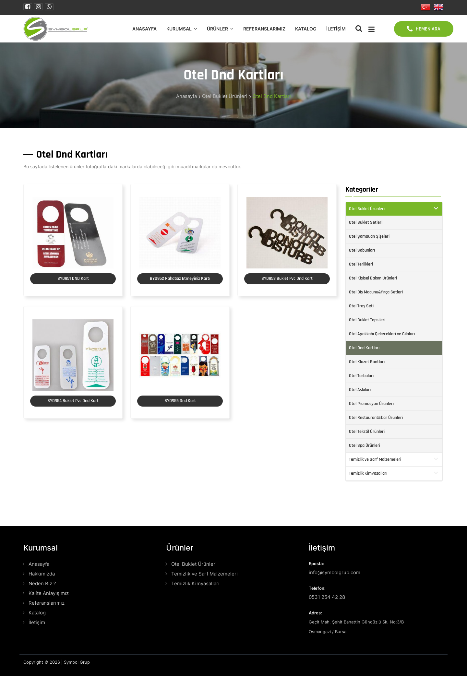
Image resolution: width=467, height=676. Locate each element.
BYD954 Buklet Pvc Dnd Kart (73, 401)
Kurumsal (179, 28)
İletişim (336, 28)
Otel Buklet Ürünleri (224, 96)
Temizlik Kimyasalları (368, 473)
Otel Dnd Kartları (272, 96)
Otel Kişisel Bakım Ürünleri (373, 278)
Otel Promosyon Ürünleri (371, 404)
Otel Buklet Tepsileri (367, 320)
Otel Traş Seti (361, 306)
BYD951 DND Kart (73, 278)
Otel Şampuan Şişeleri (369, 236)
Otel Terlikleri (361, 264)
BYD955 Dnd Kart (180, 401)
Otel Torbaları (361, 376)
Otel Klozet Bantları (367, 362)
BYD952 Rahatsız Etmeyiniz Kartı (180, 278)
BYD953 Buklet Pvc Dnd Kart (287, 278)
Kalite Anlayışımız (49, 593)
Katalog (306, 28)
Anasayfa (144, 28)
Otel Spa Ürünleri (364, 445)
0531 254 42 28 (327, 597)
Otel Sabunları (362, 250)
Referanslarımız (264, 28)
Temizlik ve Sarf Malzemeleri (375, 459)
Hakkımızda (42, 574)
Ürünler (217, 28)
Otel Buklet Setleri (365, 222)
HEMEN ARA (423, 28)
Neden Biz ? (42, 583)
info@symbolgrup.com (334, 572)
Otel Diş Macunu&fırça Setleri (376, 292)
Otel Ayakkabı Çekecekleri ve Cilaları (382, 334)
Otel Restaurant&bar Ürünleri (376, 418)
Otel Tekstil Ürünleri (367, 431)
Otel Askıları (360, 390)
